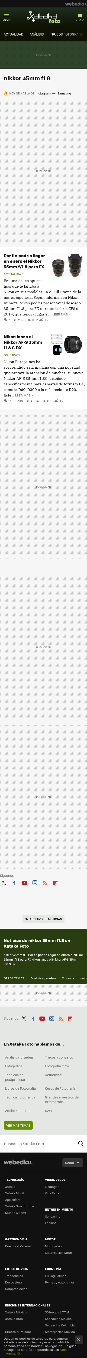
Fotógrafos (13, 1066)
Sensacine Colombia (60, 1325)
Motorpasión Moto (58, 1252)
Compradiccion (16, 1289)
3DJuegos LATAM (57, 1312)
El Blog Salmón (55, 1276)
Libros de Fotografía (20, 1088)
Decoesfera (13, 1282)
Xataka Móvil (14, 1193)
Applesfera (13, 1199)
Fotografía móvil (57, 1066)
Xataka (10, 1186)
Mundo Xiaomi (15, 1212)
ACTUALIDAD (13, 34)
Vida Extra (52, 1193)
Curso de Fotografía (60, 1088)
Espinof (50, 1223)
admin (18, 320)
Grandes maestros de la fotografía (62, 1099)
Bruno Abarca (26, 401)
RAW (48, 1110)
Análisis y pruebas (43, 978)
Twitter (3, 882)
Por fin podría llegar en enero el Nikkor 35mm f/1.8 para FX (24, 261)
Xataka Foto (43, 17)
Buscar (81, 1144)
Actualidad (13, 274)
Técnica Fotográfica (20, 1097)
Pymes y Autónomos (60, 1282)
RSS (45, 882)
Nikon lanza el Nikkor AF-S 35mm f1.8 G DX (23, 342)
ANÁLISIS (37, 34)
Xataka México (16, 1312)
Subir (69, 1162)
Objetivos (12, 355)
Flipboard (55, 882)
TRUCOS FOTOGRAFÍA (66, 34)
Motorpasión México (60, 1331)
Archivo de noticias (45, 919)
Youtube (24, 882)
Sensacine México (58, 1318)
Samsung (64, 93)
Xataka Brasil (14, 1318)
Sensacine (52, 1216)
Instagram (43, 93)
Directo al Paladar (18, 1246)
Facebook (14, 882)
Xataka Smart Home (19, 1206)
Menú (6, 20)
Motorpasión (54, 1246)
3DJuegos (52, 1186)
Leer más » (61, 314)
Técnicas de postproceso (15, 1077)
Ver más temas (18, 1125)
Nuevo (80, 20)
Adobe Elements (17, 1110)
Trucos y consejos (59, 1057)
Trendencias (14, 1276)
